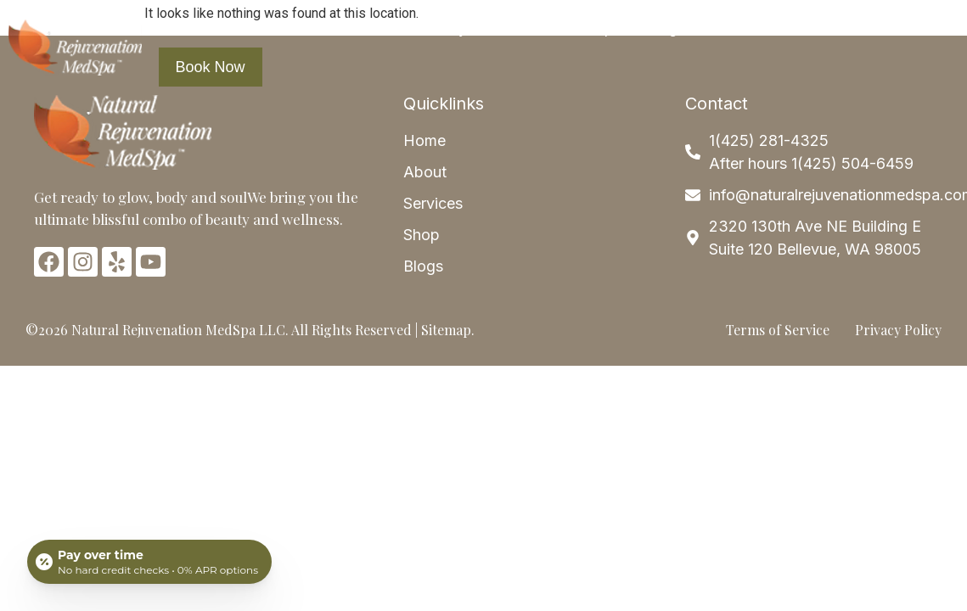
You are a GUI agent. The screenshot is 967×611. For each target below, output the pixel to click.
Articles (744, 28)
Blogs (666, 28)
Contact (829, 28)
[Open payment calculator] (149, 562)
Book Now (210, 67)
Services (365, 28)
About (270, 28)
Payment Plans (492, 28)
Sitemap (446, 330)
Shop (595, 28)
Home (196, 28)
